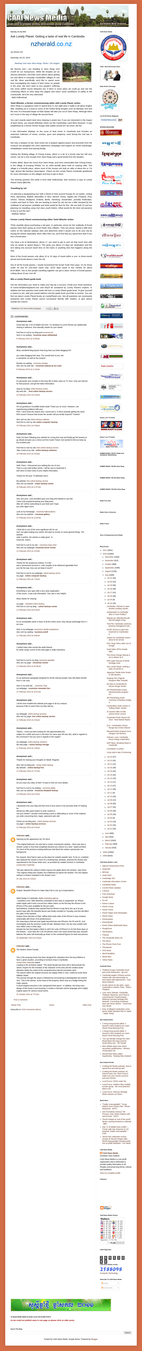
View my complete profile (110, 1173)
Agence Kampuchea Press (113, 866)
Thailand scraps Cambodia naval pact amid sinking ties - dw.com (115, 971)
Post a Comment (20, 1000)
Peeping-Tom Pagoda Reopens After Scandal (117, 679)
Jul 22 (110, 760)
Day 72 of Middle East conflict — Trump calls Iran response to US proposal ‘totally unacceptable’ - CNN (115, 1130)
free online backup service (37, 481)
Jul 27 (110, 592)
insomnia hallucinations (45, 512)
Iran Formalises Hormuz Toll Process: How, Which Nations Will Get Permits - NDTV (116, 1114)
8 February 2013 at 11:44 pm (28, 369)
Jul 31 (110, 578)
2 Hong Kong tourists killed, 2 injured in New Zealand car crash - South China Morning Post (116, 1025)
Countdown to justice (115, 749)
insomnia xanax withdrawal (45, 335)
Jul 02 (110, 825)
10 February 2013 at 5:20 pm (28, 395)
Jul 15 (110, 778)
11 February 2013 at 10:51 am (28, 692)
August (108, 571)
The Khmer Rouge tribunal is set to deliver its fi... (118, 656)
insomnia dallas (49, 788)
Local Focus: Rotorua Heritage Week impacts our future (114, 1093)
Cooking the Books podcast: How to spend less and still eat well (116, 1067)
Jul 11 (110, 793)
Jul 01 (110, 829)
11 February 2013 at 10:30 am (28, 666)
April (107, 837)
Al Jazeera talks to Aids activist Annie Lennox (116, 713)
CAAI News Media (110, 1153)
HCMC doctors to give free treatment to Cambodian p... (117, 632)
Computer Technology (109, 1273)
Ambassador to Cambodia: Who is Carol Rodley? (118, 613)
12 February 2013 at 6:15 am (28, 794)
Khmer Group (107, 906)
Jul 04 (110, 818)
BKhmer (105, 872)
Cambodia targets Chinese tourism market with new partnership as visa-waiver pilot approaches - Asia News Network (116, 978)
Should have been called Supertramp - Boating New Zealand (116, 1055)
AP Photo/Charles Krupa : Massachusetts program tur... (117, 692)
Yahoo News (107, 960)
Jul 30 (110, 582)
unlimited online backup (34, 604)
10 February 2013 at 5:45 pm (28, 454)
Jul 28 (110, 589)
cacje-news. (107, 875)
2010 (105, 554)
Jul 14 (110, 782)
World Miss (106, 957)
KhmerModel (107, 922)
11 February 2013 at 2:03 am (28, 551)
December (109, 557)
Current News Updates (111, 888)
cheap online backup (44, 765)
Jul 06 (110, 811)
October (108, 564)
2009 (105, 852)
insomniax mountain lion (39, 688)
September (109, 568)
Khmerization (107, 919)
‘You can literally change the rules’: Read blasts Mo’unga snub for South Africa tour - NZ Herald (116, 1041)
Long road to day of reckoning (119, 752)
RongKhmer (107, 928)
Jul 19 (110, 771)
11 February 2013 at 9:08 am (28, 635)
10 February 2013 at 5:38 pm (28, 425)
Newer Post (16, 1005)
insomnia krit (48, 332)
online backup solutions (46, 450)
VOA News (106, 950)
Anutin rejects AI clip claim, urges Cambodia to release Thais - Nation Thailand (116, 987)
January (108, 848)
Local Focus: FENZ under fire (114, 1081)
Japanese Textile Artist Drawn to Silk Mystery (119, 673)
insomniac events (40, 663)
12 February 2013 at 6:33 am (28, 827)
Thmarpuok (107, 947)
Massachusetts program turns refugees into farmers (119, 732)
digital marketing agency (49, 898)
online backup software (40, 419)
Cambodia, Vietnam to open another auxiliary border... (118, 607)
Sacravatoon (107, 932)
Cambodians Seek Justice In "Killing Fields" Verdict (118, 707)
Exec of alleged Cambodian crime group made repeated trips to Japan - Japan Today (116, 1011)
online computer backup (47, 422)
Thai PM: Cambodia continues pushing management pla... (119, 625)
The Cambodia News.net (112, 938)
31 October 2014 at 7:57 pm (27, 994)
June (107, 833)
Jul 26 (110, 596)
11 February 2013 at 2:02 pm (28, 720)
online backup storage (39, 745)
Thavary (105, 935)
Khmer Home (107, 910)
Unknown (20, 835)
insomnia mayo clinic (48, 545)
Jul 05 (110, 814)
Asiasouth (106, 869)
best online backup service (40, 391)
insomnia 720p (41, 686)
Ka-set (105, 900)
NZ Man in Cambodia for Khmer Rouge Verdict (117, 685)
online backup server (51, 573)
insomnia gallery (42, 514)
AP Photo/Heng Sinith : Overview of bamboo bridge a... (119, 700)
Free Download (108, 894)
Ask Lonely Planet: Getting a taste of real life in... (118, 668)
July (107, 575)
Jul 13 (110, 786)
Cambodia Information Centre (114, 881)
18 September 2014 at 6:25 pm (29, 938)
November (109, 560)
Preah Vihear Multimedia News (115, 925)
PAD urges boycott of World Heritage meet (118, 662)
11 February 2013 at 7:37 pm (28, 771)
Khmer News (107, 916)
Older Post (87, 1005)
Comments (107, 1288)
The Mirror (106, 941)
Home (51, 1005)
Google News (107, 897)
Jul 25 (110, 600)
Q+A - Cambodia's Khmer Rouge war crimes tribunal (118, 726)
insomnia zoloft (41, 632)
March (108, 840)
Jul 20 (110, 768)
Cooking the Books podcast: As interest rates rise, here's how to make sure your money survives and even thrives (115, 1074)
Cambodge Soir (108, 878)
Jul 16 (110, 775)
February (109, 844)
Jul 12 (110, 789)
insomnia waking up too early (49, 366)
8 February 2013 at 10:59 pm (28, 339)
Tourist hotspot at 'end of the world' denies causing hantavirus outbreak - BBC (116, 1121)
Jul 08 (110, 803)
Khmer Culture (108, 903)
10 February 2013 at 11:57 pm (28, 487)
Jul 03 (110, 822)
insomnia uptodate (46, 660)
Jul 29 (110, 585)
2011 (105, 550)
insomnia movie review (46, 548)
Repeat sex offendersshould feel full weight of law (118, 619)
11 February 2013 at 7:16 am (28, 579)
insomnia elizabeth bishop (46, 790)
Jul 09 (110, 800)
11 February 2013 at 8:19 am (28, 610)
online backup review (39, 389)
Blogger (94, 1339)
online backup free (36, 768)
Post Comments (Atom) (31, 1009)
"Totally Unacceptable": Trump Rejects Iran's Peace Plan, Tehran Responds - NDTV (116, 1106)
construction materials (25, 865)
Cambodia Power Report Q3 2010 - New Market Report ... (118, 719)
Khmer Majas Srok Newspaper (114, 913)
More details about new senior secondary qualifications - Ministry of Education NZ (116, 1048)
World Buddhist (108, 953)
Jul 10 (110, 796)
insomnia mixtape (40, 363)
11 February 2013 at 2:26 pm (28, 748)
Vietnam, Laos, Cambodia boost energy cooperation (118, 738)
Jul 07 (110, 807)
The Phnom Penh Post (111, 944)
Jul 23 (110, 757)
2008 (105, 856)
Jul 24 (110, 603)
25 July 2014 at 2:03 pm (26, 879)
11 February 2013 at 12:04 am (28, 518)
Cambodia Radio (109, 885)
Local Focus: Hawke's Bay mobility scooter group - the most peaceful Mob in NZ (116, 1086)
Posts (105, 1283)
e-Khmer (105, 891)
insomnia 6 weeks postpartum (46, 629)
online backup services (37, 714)
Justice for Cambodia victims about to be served (118, 639)
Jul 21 (110, 764)
